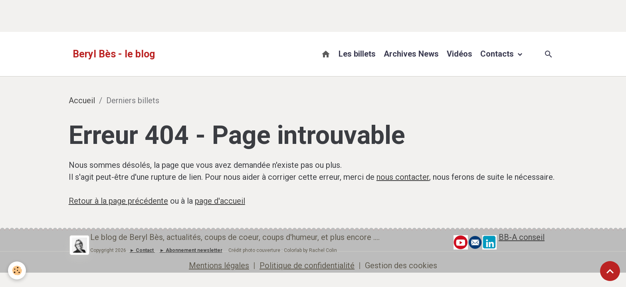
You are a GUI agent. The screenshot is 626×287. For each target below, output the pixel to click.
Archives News (411, 54)
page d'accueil (220, 201)
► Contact (142, 250)
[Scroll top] (610, 271)
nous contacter (402, 177)
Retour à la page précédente (118, 201)
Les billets (357, 54)
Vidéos (459, 54)
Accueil (82, 100)
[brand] (114, 54)
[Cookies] (17, 270)
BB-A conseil (522, 237)
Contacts (498, 54)
